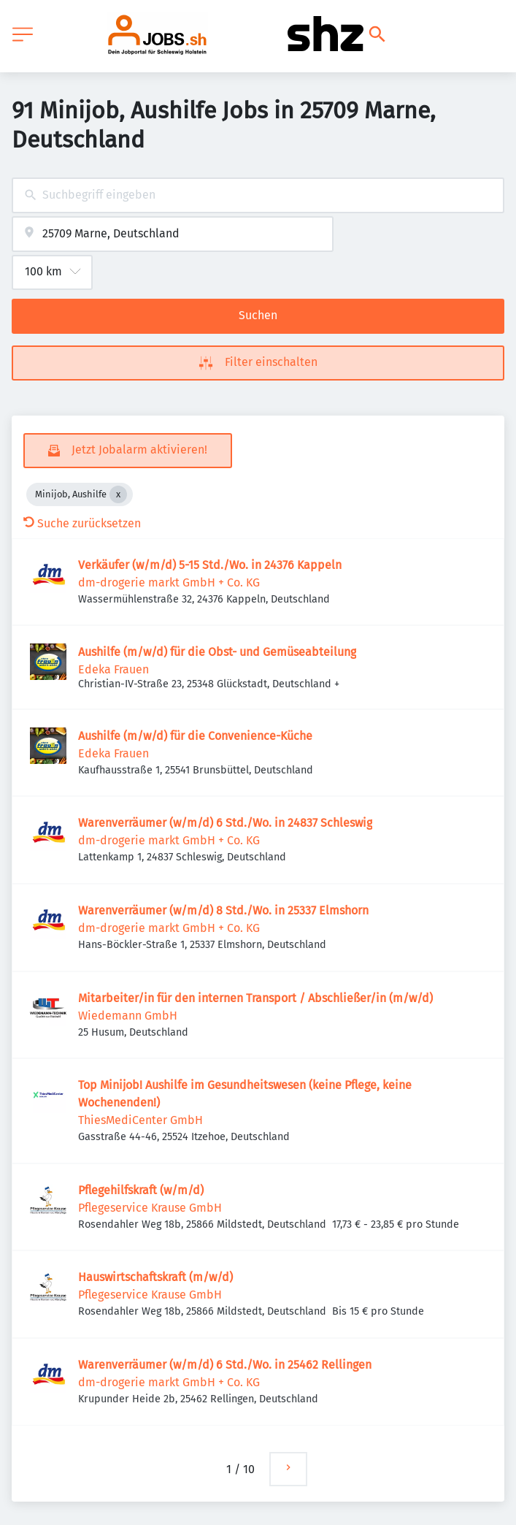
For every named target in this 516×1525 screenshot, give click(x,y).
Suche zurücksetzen (82, 523)
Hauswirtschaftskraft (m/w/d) (155, 1277)
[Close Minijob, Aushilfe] (118, 494)
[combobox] (258, 195)
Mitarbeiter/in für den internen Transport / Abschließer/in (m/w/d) (255, 998)
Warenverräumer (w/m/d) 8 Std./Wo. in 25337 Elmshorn (223, 910)
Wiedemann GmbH (127, 1016)
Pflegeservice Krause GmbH (150, 1208)
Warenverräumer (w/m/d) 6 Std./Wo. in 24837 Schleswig (225, 823)
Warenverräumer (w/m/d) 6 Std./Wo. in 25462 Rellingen (224, 1365)
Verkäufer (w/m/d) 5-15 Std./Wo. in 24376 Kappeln (210, 565)
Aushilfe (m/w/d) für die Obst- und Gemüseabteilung (217, 652)
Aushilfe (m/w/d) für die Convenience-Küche (195, 736)
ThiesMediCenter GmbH (140, 1120)
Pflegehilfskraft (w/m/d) (141, 1190)
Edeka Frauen (113, 669)
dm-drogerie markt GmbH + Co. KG (169, 582)
